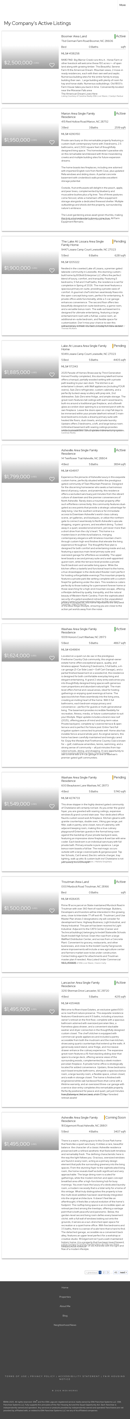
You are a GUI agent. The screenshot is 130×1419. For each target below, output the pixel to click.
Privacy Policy (42, 1376)
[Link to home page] (4, 5)
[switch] (52, 63)
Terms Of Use (16, 1376)
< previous (91, 1272)
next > (123, 1272)
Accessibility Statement (79, 1376)
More (123, 5)
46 (115, 1272)
